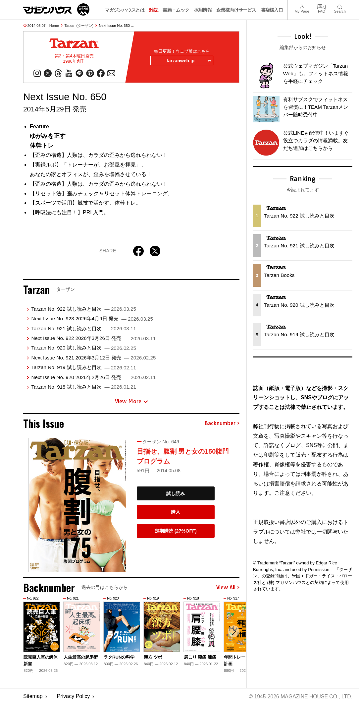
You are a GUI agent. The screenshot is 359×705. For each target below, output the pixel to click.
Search (340, 6)
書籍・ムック (176, 10)
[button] (233, 632)
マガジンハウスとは (124, 10)
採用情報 (203, 10)
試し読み (175, 493)
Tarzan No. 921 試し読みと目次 (83, 329)
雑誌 (153, 10)
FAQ (321, 6)
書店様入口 (272, 10)
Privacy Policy (73, 697)
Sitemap (33, 697)
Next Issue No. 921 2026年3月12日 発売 (93, 358)
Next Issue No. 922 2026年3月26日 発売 (93, 338)
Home (54, 26)
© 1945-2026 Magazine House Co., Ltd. (299, 697)
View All (227, 588)
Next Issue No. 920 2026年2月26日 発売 (93, 377)
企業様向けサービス (236, 10)
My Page (301, 6)
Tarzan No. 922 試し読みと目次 (83, 309)
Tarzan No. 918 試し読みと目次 (83, 387)
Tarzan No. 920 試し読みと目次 (83, 348)
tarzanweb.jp (188, 61)
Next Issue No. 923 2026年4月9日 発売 (92, 319)
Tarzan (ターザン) (79, 26)
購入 (175, 512)
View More (131, 402)
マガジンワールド (56, 9)
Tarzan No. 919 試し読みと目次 (83, 368)
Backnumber (221, 424)
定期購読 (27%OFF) (176, 531)
